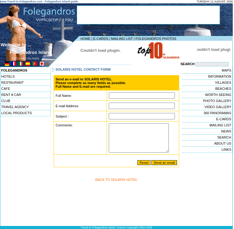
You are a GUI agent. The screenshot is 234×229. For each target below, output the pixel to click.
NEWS (226, 131)
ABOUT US (222, 143)
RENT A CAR (11, 95)
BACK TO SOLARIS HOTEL (116, 185)
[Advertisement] (148, 15)
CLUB (5, 101)
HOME (85, 39)
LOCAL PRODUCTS (16, 113)
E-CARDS (100, 39)
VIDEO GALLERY (217, 107)
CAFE (5, 88)
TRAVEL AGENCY (15, 107)
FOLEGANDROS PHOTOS (156, 39)
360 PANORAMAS (217, 113)
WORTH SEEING (218, 95)
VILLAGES (223, 82)
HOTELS (8, 76)
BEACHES (223, 88)
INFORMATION (219, 76)
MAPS (226, 70)
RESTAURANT (12, 82)
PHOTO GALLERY (217, 101)
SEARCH (224, 137)
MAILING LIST (122, 39)
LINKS (226, 149)
